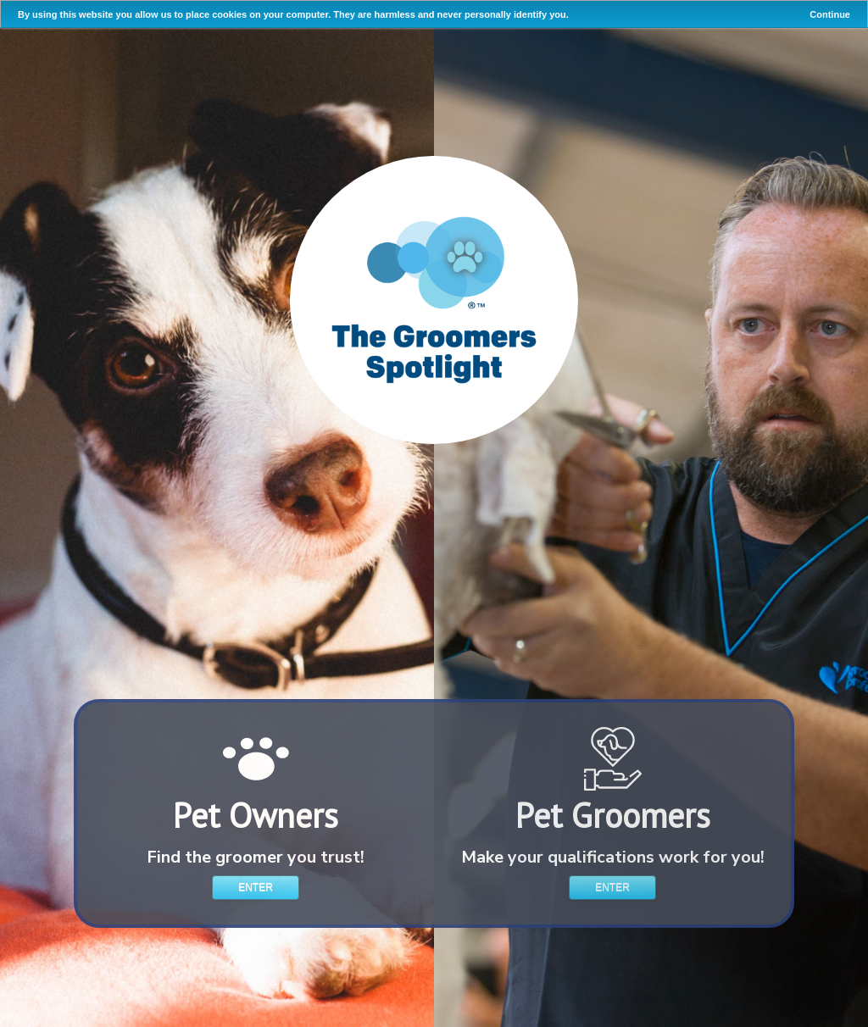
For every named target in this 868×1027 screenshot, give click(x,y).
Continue (830, 14)
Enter (255, 887)
